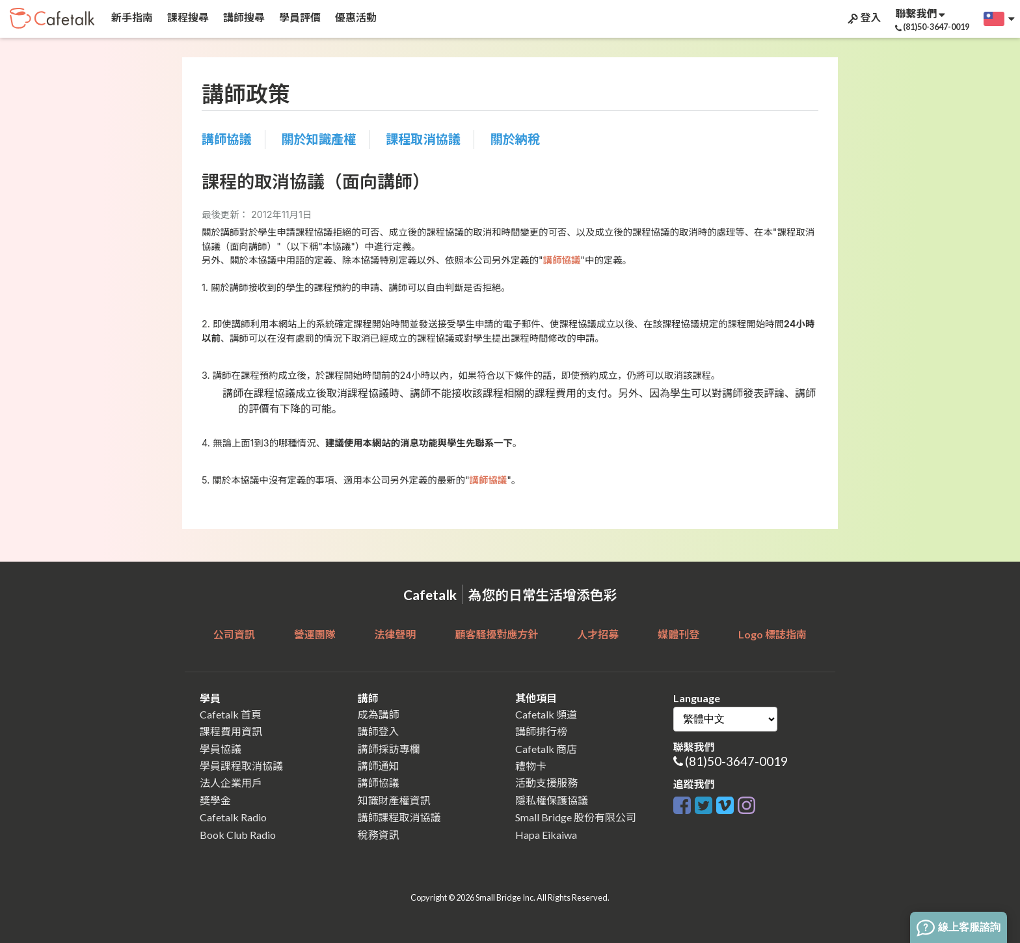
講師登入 (378, 731)
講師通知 (378, 765)
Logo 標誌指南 (772, 634)
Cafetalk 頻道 (546, 714)
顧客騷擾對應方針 (496, 634)
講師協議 (227, 139)
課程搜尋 (187, 17)
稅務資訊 (378, 834)
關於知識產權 (318, 139)
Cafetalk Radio (233, 817)
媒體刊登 (678, 634)
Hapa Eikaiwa (546, 834)
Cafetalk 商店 (546, 749)
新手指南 (131, 17)
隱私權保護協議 (551, 800)
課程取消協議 (423, 139)
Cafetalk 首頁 (231, 714)
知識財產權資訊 (394, 800)
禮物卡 (530, 765)
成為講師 (378, 714)
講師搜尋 (243, 17)
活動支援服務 (546, 782)
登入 (863, 17)
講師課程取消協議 (399, 817)
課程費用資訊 (231, 731)
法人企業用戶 (231, 782)
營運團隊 (315, 634)
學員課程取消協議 (241, 765)
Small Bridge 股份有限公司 (575, 817)
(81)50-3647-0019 (736, 761)
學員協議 (220, 749)
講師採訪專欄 (389, 749)
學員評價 (299, 17)
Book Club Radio (238, 834)
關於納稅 (515, 139)
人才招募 (598, 634)
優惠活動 (355, 17)
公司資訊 (234, 634)
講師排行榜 (541, 731)
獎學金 (215, 800)
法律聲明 (395, 634)
